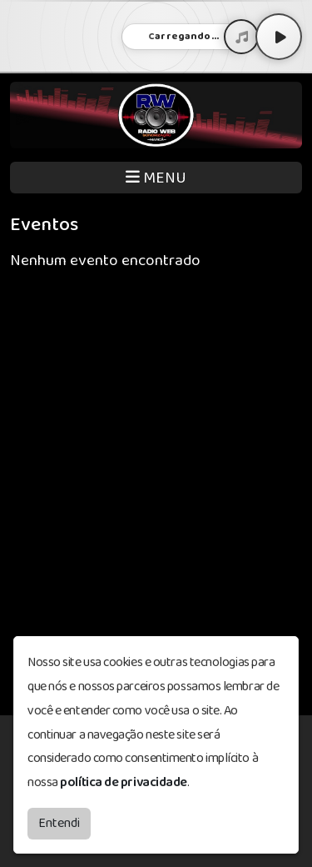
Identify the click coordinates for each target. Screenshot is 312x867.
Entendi (59, 823)
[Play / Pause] (278, 36)
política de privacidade (123, 782)
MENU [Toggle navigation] (156, 178)
